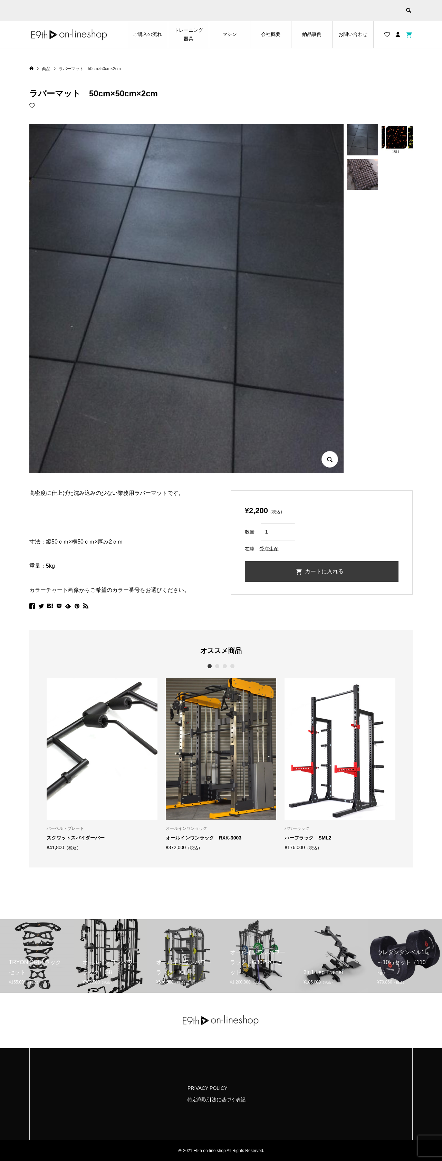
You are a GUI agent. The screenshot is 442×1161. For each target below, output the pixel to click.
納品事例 (311, 34)
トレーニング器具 (188, 34)
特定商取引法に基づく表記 (217, 1099)
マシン (229, 34)
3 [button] (225, 666)
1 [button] (209, 666)
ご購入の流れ (147, 34)
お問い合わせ (352, 34)
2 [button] (217, 666)
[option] (102, 764)
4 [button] (232, 666)
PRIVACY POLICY (207, 1088)
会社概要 (270, 34)
